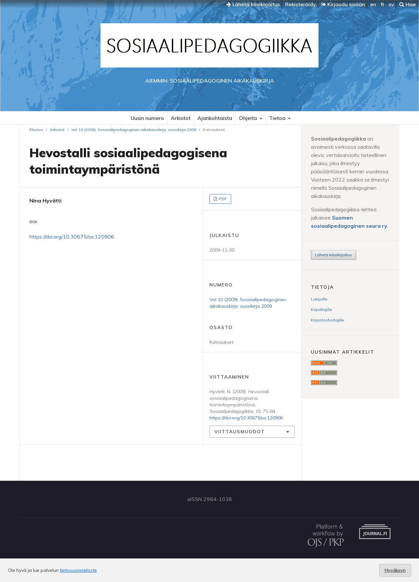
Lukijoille (319, 299)
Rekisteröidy (300, 4)
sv (391, 4)
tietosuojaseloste (78, 570)
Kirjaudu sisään (343, 4)
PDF (222, 198)
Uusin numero (147, 118)
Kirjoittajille (321, 309)
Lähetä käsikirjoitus (253, 4)
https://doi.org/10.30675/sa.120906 (71, 236)
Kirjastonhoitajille (327, 320)
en (373, 4)
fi (382, 4)
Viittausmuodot (239, 432)
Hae (407, 4)
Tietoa (278, 118)
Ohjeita (248, 118)
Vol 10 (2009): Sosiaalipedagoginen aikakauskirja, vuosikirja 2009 (133, 129)
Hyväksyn (395, 570)
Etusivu (36, 129)
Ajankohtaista (214, 118)
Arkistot (181, 118)
